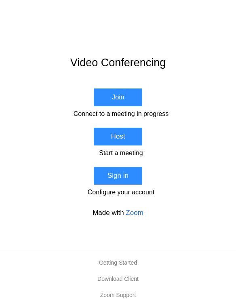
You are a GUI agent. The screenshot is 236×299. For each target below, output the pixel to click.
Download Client (118, 279)
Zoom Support (118, 295)
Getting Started (118, 262)
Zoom (134, 213)
